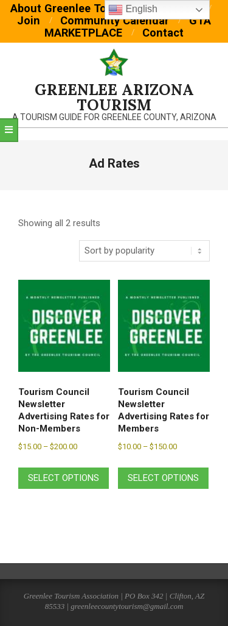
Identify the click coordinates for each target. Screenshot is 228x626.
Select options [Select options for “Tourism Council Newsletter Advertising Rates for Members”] (163, 477)
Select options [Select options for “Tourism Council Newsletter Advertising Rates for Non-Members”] (63, 477)
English (132, 9)
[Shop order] (144, 250)
